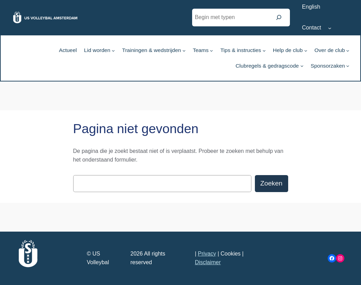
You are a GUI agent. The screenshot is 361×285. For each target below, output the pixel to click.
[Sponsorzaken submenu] (347, 65)
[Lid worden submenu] (113, 50)
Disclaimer (208, 262)
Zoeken (271, 183)
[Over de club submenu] (347, 50)
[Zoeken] (279, 17)
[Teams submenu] (211, 50)
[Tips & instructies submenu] (264, 50)
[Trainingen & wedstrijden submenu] (184, 50)
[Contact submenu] (330, 28)
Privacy (207, 254)
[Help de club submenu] (305, 50)
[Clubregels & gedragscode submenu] (301, 65)
